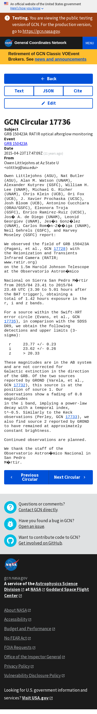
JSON (48, 91)
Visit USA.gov (35, 702)
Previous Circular (24, 481)
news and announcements (60, 59)
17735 (10, 326)
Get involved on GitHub (40, 547)
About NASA (15, 614)
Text (19, 91)
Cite (78, 91)
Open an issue (31, 531)
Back (48, 78)
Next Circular (70, 481)
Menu (90, 43)
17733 (71, 421)
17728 (59, 253)
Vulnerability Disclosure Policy (32, 680)
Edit (48, 103)
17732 (19, 389)
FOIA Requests (18, 652)
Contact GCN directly (38, 514)
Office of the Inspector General (32, 661)
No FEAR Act (15, 643)
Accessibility (15, 624)
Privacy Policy (17, 670)
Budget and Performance (27, 633)
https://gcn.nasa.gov (41, 31)
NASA (36, 594)
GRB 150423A (15, 143)
